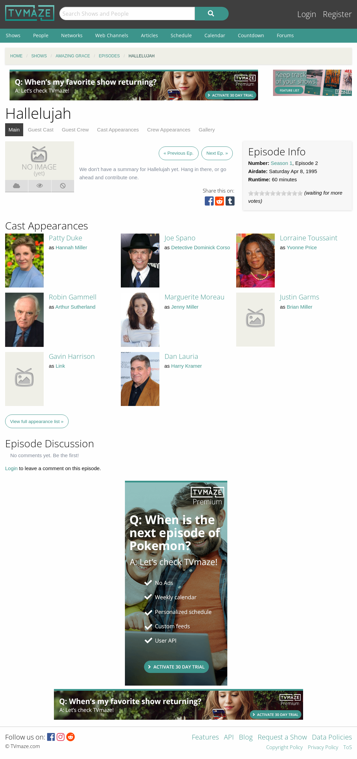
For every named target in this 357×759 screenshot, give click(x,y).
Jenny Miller (185, 307)
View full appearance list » (37, 421)
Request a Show (282, 738)
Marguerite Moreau (195, 296)
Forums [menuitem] (285, 35)
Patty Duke (65, 237)
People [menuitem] (40, 35)
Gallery (207, 129)
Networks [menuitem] (72, 35)
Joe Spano (180, 237)
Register (337, 14)
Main (14, 129)
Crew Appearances (168, 129)
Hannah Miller (71, 247)
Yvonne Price (302, 247)
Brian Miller (299, 307)
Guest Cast (41, 129)
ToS (347, 747)
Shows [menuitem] (13, 35)
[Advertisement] (134, 85)
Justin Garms (299, 296)
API (229, 738)
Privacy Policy (323, 747)
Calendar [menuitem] (214, 35)
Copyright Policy (284, 747)
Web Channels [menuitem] (111, 35)
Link (60, 366)
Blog (246, 738)
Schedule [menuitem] (181, 35)
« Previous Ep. (178, 153)
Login (306, 14)
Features (205, 738)
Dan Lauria (181, 356)
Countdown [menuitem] (251, 35)
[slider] (275, 193)
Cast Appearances (118, 129)
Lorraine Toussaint (309, 237)
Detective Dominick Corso (200, 247)
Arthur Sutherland (75, 307)
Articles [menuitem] (149, 35)
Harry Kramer (186, 366)
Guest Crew (75, 129)
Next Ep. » (217, 153)
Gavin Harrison (72, 356)
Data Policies (332, 738)
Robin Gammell (73, 296)
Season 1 (281, 163)
